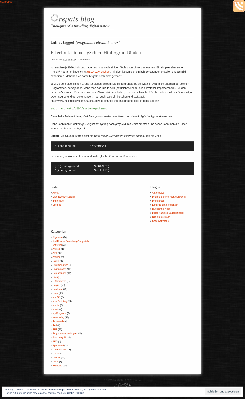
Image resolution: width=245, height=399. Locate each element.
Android (56, 249)
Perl (55, 325)
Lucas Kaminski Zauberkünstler (168, 213)
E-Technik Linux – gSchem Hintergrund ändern (97, 52)
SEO (55, 341)
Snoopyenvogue (160, 221)
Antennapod (158, 192)
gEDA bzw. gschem (98, 71)
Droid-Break (158, 201)
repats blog (76, 19)
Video (55, 361)
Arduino (56, 257)
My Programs (59, 313)
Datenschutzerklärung (64, 196)
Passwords (58, 321)
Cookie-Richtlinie (75, 393)
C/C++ (56, 261)
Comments (84, 59)
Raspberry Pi (59, 337)
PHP (55, 329)
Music (56, 309)
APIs (54, 253)
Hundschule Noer (161, 209)
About (55, 192)
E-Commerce (59, 281)
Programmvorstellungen (65, 333)
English (56, 285)
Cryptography (59, 269)
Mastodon (6, 2)
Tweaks (56, 357)
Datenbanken (59, 273)
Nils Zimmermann (161, 217)
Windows (57, 365)
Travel (56, 353)
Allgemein (57, 237)
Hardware (58, 289)
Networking (58, 317)
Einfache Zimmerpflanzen (165, 205)
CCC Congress (60, 265)
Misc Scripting (60, 301)
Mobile (56, 305)
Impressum (58, 201)
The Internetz (59, 349)
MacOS (56, 297)
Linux (55, 293)
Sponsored (58, 345)
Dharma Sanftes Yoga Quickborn (169, 196)
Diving (56, 277)
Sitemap (57, 205)
